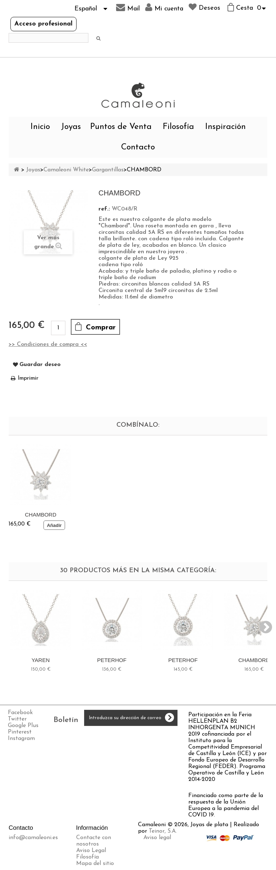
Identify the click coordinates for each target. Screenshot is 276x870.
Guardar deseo (40, 364)
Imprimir (28, 378)
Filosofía (178, 127)
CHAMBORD (40, 515)
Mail (128, 7)
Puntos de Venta (121, 127)
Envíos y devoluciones (171, 844)
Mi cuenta (164, 7)
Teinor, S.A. (163, 831)
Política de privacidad (171, 850)
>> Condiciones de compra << (48, 344)
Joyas (71, 127)
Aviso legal (157, 838)
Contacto (138, 147)
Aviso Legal (91, 850)
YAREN (41, 660)
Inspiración (225, 127)
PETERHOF (111, 660)
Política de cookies (167, 857)
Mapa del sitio (95, 863)
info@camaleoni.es (33, 838)
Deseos (204, 7)
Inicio (40, 127)
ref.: (104, 209)
